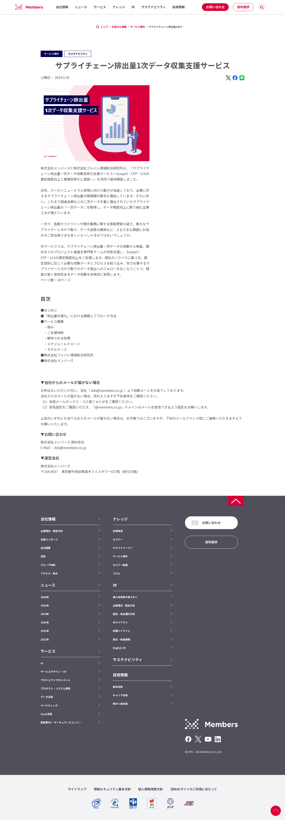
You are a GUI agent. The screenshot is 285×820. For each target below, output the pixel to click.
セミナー (118, 539)
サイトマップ (77, 789)
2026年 (45, 597)
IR (115, 585)
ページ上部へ (276, 811)
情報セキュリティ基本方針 (112, 789)
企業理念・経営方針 (52, 531)
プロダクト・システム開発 (55, 688)
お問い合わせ (215, 7)
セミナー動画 (120, 565)
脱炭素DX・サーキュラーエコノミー (61, 722)
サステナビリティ (127, 659)
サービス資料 (137, 26)
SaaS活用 (46, 714)
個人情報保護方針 (150, 789)
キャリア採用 (120, 695)
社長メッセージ (49, 539)
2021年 (45, 639)
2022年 (45, 630)
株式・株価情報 (121, 639)
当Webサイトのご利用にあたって (193, 789)
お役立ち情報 (119, 26)
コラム (116, 573)
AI (42, 663)
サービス (48, 651)
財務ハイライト (121, 630)
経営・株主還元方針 (124, 614)
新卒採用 (118, 686)
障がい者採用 (120, 703)
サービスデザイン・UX (53, 671)
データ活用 (47, 697)
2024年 (45, 614)
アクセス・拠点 (49, 573)
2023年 (45, 622)
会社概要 (46, 547)
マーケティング (49, 705)
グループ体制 (48, 565)
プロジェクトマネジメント (55, 680)
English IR (119, 648)
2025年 (45, 605)
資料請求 (243, 7)
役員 (43, 556)
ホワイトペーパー (123, 547)
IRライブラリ (120, 622)
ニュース (48, 585)
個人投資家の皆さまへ (125, 597)
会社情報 (48, 518)
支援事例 (118, 531)
